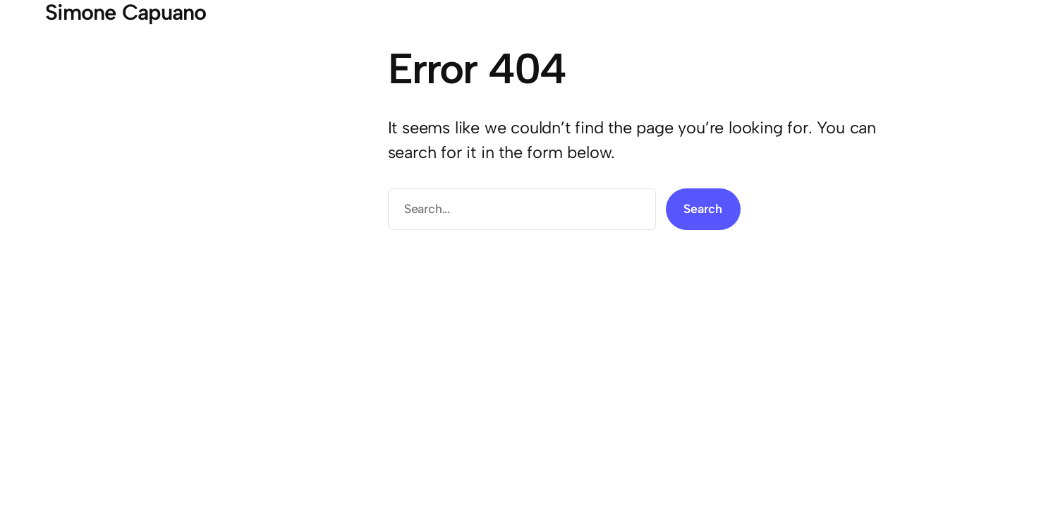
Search (702, 208)
